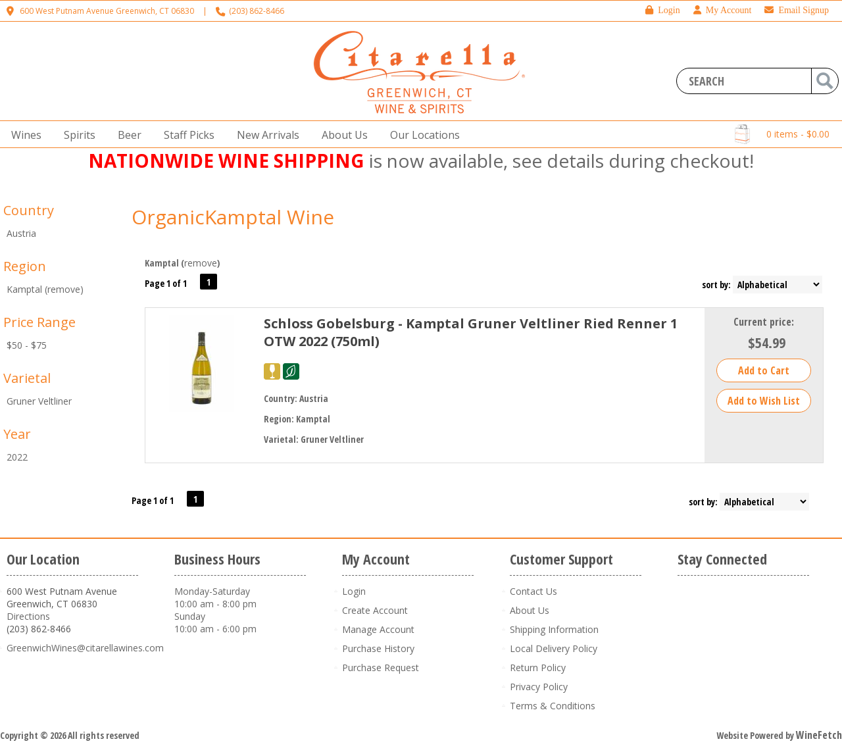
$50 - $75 (27, 345)
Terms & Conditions (552, 705)
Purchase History (378, 648)
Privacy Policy (539, 686)
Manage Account (378, 629)
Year (17, 434)
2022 (17, 457)
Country (28, 210)
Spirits (76, 135)
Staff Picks (189, 135)
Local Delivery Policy (553, 648)
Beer (126, 135)
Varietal (27, 378)
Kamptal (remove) (45, 289)
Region (24, 266)
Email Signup (796, 10)
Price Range (39, 322)
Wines (22, 135)
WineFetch (819, 735)
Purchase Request (380, 667)
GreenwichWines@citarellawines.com (85, 648)
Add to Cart (763, 370)
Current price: (763, 322)
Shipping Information (554, 629)
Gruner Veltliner (39, 401)
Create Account (375, 610)
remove (200, 263)
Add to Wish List (764, 400)
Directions (28, 616)
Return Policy (538, 667)
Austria (21, 233)
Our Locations (421, 135)
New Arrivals (268, 135)
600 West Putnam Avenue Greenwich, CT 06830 (107, 10)
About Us (340, 135)
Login (662, 10)
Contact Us (533, 591)
